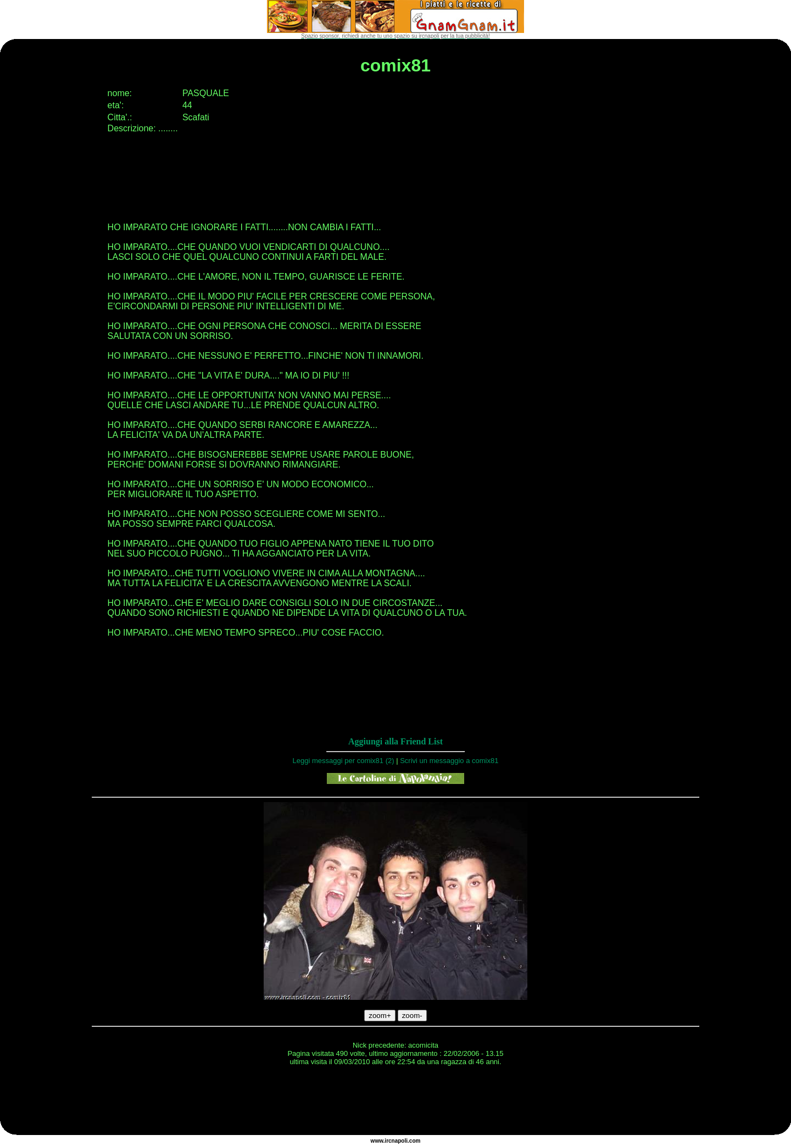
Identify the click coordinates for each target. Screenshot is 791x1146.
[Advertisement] (395, 1102)
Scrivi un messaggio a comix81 (449, 760)
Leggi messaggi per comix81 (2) (343, 760)
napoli (400, 1141)
